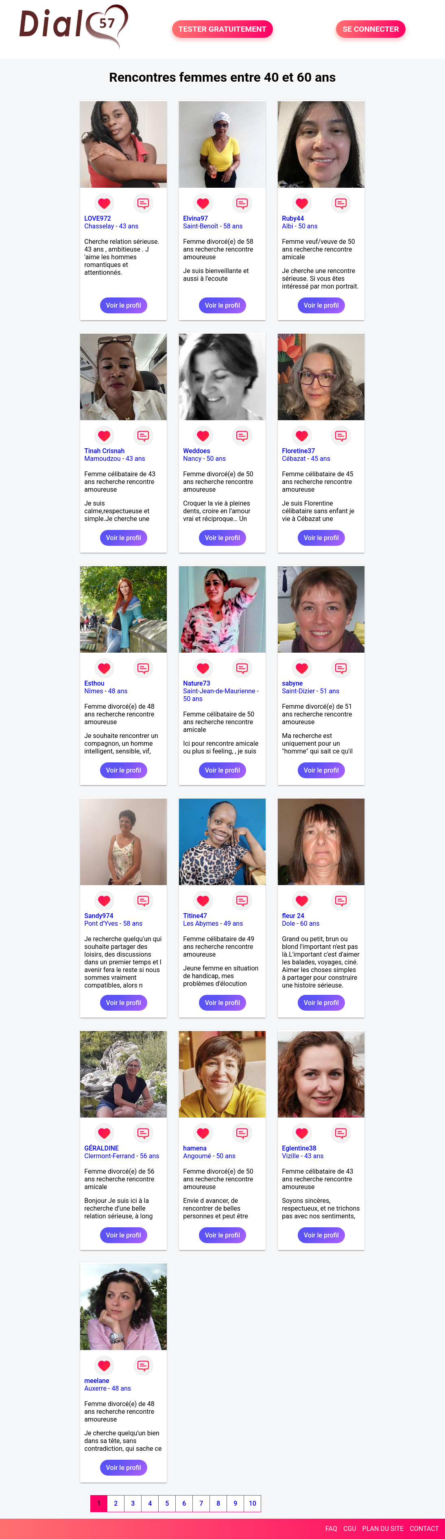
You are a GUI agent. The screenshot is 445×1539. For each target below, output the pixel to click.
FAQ (331, 1528)
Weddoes (196, 451)
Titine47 (195, 916)
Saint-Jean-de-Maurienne (219, 691)
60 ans (310, 923)
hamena (195, 1148)
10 (252, 1503)
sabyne (292, 683)
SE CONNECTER (370, 29)
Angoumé (197, 1156)
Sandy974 (98, 916)
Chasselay (99, 226)
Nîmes (93, 691)
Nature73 (196, 683)
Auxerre (95, 1388)
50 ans (308, 226)
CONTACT (424, 1528)
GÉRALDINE (101, 1148)
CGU (349, 1528)
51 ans (329, 691)
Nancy (192, 458)
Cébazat (293, 458)
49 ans (233, 923)
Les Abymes (200, 923)
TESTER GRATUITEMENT (223, 29)
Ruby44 (293, 218)
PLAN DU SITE (383, 1528)
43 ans (129, 226)
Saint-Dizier (298, 691)
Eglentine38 (299, 1148)
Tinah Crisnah (104, 451)
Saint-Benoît (200, 226)
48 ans (118, 691)
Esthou (94, 683)
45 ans (320, 458)
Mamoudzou (102, 458)
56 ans (149, 1156)
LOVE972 (97, 218)
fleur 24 (293, 916)
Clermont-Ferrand (109, 1156)
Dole (288, 923)
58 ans (233, 226)
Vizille (290, 1156)
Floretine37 (298, 451)
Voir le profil (123, 305)
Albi (287, 226)
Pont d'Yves (101, 923)
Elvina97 (195, 218)
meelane (96, 1381)
